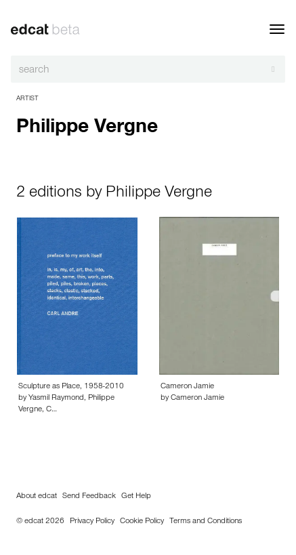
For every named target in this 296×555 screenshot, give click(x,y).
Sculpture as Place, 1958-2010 (71, 387)
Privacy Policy (92, 522)
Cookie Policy (142, 522)
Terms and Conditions (205, 522)
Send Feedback (89, 497)
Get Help (136, 497)
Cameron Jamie (187, 387)
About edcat (36, 497)
